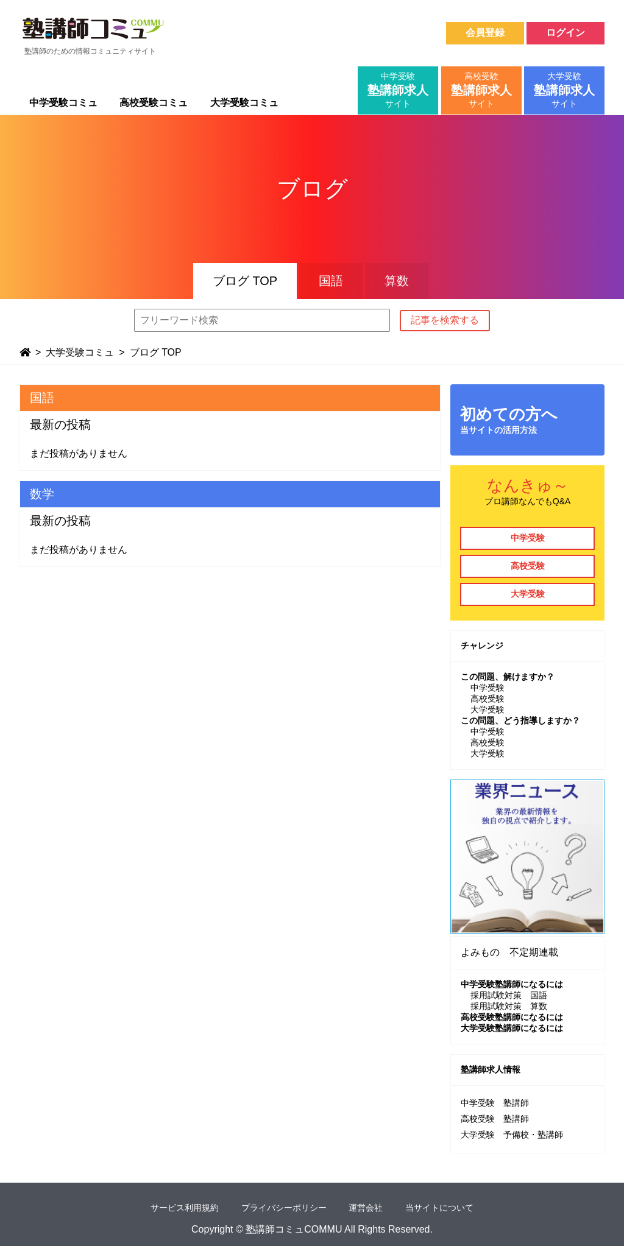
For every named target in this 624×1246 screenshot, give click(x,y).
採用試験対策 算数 (508, 1006)
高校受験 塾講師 (495, 1119)
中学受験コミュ (63, 102)
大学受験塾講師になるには (512, 1028)
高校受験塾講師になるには (512, 1017)
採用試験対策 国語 (508, 995)
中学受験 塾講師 (495, 1103)
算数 (397, 280)
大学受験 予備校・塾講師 (512, 1134)
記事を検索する (445, 320)
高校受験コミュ (153, 102)
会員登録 (485, 32)
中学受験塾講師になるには (512, 984)
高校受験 (528, 566)
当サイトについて (439, 1208)
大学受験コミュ (244, 102)
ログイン (565, 32)
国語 (331, 280)
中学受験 (528, 538)
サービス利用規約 (185, 1208)
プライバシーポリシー (284, 1208)
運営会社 (366, 1208)
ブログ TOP (245, 280)
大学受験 (528, 594)
